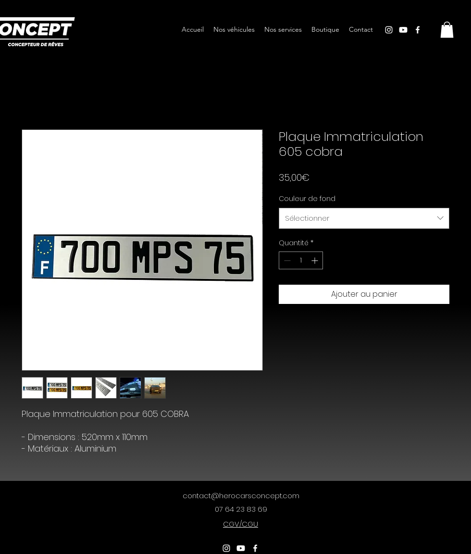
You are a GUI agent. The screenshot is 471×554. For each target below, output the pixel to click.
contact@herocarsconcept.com (241, 496)
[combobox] (364, 218)
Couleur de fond (307, 198)
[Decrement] (286, 260)
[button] (447, 30)
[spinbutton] (301, 260)
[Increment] (316, 260)
